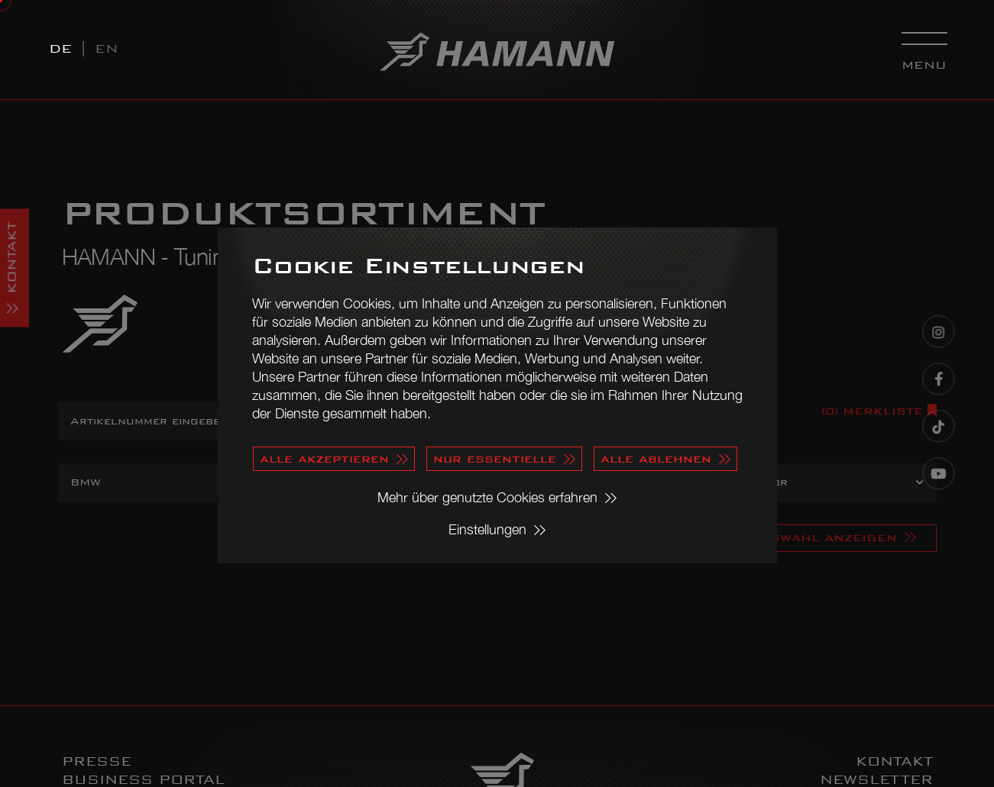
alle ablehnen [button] (656, 458)
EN (106, 48)
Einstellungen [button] (487, 529)
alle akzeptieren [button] (324, 458)
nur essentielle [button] (494, 458)
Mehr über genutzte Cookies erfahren (487, 497)
